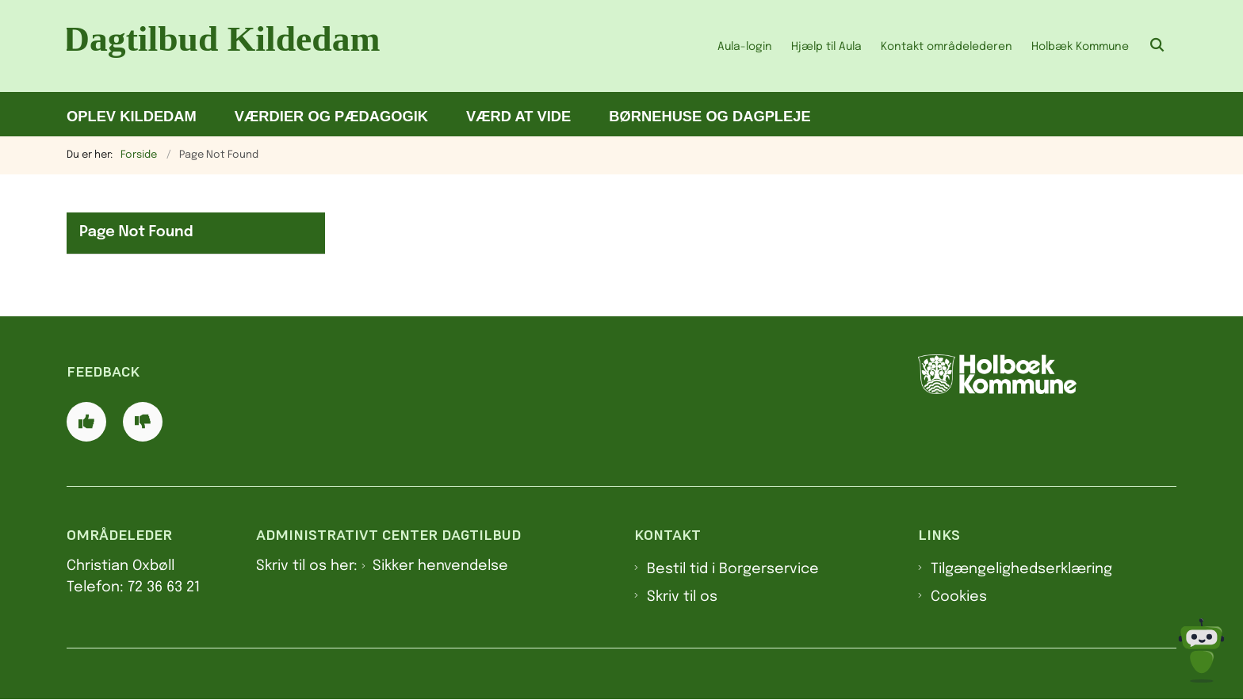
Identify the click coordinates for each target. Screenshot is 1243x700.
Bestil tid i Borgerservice (733, 569)
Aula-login (744, 46)
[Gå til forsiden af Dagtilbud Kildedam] (233, 46)
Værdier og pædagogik (331, 116)
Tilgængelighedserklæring (1021, 569)
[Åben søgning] (1157, 46)
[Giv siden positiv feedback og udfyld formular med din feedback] (86, 422)
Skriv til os (682, 597)
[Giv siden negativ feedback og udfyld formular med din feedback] (143, 422)
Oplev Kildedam (132, 116)
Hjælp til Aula (826, 46)
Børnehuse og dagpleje (709, 116)
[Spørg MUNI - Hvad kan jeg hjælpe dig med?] (1201, 650)
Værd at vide (518, 116)
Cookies (959, 597)
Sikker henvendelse (440, 566)
